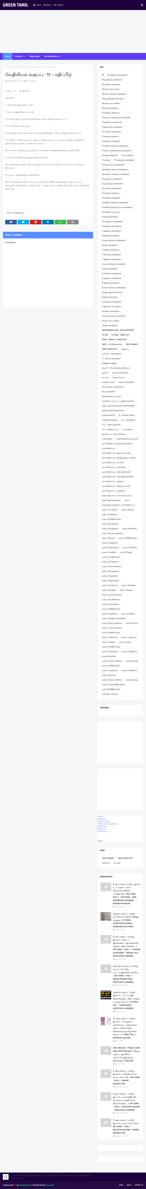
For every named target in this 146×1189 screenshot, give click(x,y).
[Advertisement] (73, 31)
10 (103, 75)
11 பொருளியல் (127, 155)
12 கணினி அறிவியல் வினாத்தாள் (115, 203)
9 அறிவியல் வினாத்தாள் (111, 302)
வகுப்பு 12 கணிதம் (128, 585)
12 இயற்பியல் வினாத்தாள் (112, 184)
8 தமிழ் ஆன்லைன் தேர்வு (112, 292)
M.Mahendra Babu (14, 81)
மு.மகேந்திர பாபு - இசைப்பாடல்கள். (116, 453)
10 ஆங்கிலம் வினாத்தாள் (112, 80)
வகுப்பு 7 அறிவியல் (109, 637)
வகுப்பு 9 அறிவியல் (110, 670)
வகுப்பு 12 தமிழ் (127, 510)
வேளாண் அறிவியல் (110, 694)
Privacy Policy (104, 821)
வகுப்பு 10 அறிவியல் (110, 524)
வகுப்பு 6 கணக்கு (128, 614)
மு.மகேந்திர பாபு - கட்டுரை (113, 462)
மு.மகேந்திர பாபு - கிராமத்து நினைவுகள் (118, 477)
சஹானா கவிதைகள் (126, 382)
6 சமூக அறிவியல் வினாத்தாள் (114, 240)
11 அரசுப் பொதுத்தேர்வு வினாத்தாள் (116, 118)
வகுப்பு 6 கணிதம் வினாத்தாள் (113, 618)
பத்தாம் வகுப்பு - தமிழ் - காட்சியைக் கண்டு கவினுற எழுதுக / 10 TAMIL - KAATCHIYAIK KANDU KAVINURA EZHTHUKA (126, 920)
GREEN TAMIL (15, 5)
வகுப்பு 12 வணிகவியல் (111, 600)
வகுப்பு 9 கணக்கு (108, 675)
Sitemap (101, 819)
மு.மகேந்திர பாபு (108, 448)
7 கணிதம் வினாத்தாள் (110, 250)
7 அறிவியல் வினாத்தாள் (111, 255)
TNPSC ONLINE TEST (109, 349)
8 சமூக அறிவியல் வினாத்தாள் (114, 288)
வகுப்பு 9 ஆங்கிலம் (129, 670)
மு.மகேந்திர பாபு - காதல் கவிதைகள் (116, 472)
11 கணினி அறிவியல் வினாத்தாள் (115, 146)
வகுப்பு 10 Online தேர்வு (111, 519)
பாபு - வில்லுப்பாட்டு (110, 429)
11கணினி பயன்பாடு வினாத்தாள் (114, 170)
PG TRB (105, 335)
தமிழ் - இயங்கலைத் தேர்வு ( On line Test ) (118, 406)
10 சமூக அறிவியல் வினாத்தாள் (114, 94)
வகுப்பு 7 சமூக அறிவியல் (112, 628)
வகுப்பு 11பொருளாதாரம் (111, 566)
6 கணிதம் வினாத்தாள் (110, 236)
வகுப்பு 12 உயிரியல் (110, 585)
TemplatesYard (25, 1185)
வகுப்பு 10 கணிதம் (129, 529)
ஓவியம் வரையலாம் (120, 373)
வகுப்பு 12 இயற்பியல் (110, 581)
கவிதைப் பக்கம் (108, 382)
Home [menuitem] (7, 56)
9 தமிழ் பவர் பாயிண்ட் (111, 321)
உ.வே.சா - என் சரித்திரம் (111, 354)
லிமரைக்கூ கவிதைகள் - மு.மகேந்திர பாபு (118, 505)
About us (102, 829)
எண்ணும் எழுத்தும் (109, 363)
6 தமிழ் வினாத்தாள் (109, 245)
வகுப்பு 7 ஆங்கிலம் (129, 637)
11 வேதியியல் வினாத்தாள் (124, 160)
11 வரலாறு (106, 160)
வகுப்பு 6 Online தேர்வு (111, 609)
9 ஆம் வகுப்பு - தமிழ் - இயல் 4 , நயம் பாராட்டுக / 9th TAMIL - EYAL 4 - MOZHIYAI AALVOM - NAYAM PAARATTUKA (126, 1126)
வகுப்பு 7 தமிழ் (125, 642)
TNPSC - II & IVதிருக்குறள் (112, 344)
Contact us (102, 831)
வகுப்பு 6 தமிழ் (132, 623)
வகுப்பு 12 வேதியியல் (110, 571)
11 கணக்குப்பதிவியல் (110, 136)
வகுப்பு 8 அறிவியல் (110, 651)
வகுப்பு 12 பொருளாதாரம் (112, 595)
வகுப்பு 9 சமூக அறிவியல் (112, 680)
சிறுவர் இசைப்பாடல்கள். (111, 396)
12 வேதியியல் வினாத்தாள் (112, 222)
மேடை (127, 500)
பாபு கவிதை (127, 429)
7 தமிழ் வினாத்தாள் (109, 269)
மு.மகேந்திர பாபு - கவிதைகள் (114, 467)
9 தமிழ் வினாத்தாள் (109, 325)
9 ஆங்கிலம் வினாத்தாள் (111, 307)
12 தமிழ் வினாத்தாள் (110, 217)
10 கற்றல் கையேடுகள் (110, 89)
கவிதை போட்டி (118, 377)
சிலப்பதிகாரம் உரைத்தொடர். (113, 387)
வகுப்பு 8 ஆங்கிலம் (129, 651)
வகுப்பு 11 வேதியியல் (19, 67)
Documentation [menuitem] (51, 56)
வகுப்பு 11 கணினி (109, 552)
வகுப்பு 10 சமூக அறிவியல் (112, 533)
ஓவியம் (105, 373)
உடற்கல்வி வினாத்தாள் (111, 359)
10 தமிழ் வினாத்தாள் (110, 108)
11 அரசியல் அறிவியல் (110, 113)
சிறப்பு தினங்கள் (108, 392)
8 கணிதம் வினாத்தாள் (110, 283)
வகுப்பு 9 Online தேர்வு (111, 666)
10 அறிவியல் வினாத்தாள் (118, 75)
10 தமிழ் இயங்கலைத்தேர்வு (113, 99)
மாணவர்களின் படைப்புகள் (127, 439)
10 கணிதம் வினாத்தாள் (111, 84)
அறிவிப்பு (125, 349)
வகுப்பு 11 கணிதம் (130, 548)
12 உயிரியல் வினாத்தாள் (111, 188)
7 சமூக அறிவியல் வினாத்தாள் (113, 264)
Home (37, 5)
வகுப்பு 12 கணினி (109, 590)
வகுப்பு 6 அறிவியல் (110, 514)
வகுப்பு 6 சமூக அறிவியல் (112, 623)
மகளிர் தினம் (107, 439)
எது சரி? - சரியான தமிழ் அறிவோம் (116, 368)
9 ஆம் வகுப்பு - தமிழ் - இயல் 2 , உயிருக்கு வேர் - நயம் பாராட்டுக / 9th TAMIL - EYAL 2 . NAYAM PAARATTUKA (126, 1077)
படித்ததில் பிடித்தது (109, 420)
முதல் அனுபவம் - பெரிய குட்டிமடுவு (116, 496)
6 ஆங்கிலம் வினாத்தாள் (111, 231)
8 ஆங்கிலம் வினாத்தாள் (111, 278)
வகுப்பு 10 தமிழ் (108, 538)
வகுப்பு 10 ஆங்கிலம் (110, 529)
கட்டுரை (105, 377)
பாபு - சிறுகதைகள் (128, 420)
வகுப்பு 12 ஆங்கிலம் (110, 576)
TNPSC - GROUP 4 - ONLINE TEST (114, 340)
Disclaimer (102, 826)
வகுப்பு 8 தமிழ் (132, 661)
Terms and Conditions (107, 824)
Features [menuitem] (19, 56)
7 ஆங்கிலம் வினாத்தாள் (111, 259)
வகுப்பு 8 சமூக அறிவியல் (112, 661)
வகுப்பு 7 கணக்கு (108, 642)
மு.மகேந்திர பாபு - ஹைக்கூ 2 (113, 491)
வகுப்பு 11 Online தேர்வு (127, 538)
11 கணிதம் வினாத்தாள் (111, 141)
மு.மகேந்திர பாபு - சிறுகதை (113, 481)
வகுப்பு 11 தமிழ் (126, 552)
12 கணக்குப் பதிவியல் (110, 193)
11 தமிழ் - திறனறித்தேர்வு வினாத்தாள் (116, 151)
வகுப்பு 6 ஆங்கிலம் (109, 614)
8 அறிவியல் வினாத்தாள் (111, 273)
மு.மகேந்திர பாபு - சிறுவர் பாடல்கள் (116, 486)
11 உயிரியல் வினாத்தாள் (111, 132)
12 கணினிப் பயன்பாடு (111, 212)
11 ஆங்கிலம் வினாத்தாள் (112, 122)
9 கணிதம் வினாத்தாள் (110, 311)
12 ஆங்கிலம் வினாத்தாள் (112, 179)
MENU (100, 841)
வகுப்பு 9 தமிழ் (132, 680)
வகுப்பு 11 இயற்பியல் (110, 548)
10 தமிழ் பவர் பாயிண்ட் (111, 103)
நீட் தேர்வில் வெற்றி (126, 415)
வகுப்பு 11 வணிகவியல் (111, 557)
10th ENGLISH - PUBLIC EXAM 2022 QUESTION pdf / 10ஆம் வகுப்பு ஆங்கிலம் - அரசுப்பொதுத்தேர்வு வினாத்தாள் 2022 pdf (126, 1054)
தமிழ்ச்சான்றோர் (108, 415)
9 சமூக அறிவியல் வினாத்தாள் (114, 316)
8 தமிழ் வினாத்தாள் (109, 297)
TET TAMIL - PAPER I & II (120, 335)
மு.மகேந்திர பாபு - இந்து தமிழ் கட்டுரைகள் (119, 458)
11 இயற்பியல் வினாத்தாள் (112, 127)
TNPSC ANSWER (132, 344)
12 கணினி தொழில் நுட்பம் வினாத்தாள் (117, 207)
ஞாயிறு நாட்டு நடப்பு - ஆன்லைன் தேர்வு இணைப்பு (118, 401)
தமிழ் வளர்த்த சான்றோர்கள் (113, 411)
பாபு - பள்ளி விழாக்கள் (111, 425)
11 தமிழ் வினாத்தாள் (110, 155)
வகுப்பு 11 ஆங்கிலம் (110, 543)
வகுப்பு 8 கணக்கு (109, 656)
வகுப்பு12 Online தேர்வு (111, 689)
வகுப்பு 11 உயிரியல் (109, 510)
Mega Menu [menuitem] (34, 56)
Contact (58, 5)
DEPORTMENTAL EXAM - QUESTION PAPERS (118, 330)
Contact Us (139, 1185)
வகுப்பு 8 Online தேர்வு (111, 647)
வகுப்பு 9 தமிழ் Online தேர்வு (113, 685)
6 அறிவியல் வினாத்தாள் (111, 226)
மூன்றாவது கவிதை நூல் (111, 500)
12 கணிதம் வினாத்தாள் (111, 198)
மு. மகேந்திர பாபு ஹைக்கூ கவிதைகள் (117, 444)
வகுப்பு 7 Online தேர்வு (111, 633)
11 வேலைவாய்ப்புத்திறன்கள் (113, 165)
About (47, 5)
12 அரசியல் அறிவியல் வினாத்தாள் (115, 174)
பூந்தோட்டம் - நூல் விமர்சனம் (114, 434)
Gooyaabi (50, 1185)
